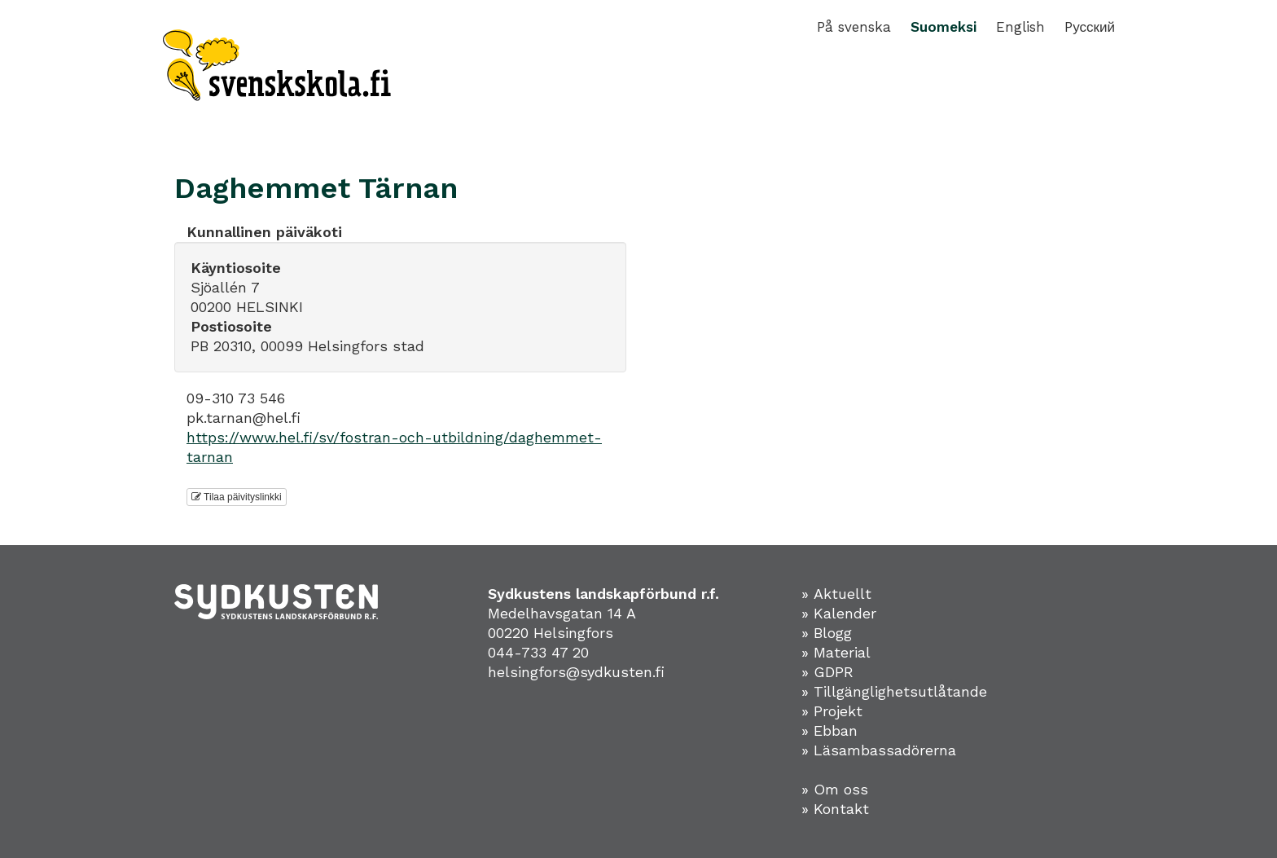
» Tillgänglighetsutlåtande (894, 691)
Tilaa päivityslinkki (236, 497)
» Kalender (838, 613)
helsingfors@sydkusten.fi (576, 671)
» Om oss (834, 789)
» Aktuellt (836, 593)
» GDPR (827, 671)
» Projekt (831, 710)
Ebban (836, 730)
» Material (836, 652)
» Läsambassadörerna (878, 750)
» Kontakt (835, 808)
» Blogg (826, 632)
